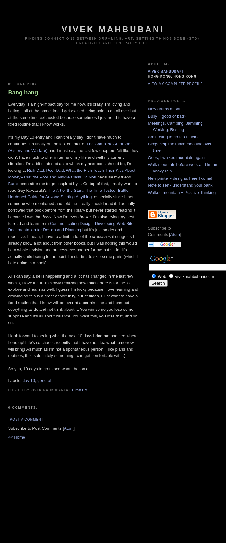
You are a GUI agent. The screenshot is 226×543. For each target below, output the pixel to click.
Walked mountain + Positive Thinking (182, 192)
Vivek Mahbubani (113, 29)
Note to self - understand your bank (180, 185)
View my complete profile (175, 84)
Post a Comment (27, 419)
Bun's (13, 183)
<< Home (16, 437)
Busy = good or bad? (167, 116)
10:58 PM (79, 390)
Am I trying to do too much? (173, 137)
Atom (68, 428)
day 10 (29, 380)
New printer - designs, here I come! (180, 178)
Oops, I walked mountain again (176, 157)
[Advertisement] (45, 66)
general (44, 380)
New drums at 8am (165, 109)
